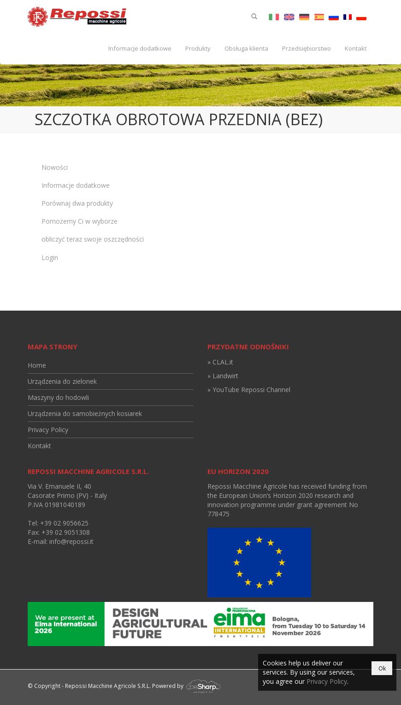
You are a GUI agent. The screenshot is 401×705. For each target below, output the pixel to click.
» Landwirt (222, 375)
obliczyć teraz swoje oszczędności (92, 239)
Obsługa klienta (246, 48)
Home (37, 365)
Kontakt (355, 48)
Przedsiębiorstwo (306, 48)
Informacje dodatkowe (139, 48)
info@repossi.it (71, 541)
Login (49, 257)
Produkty (198, 48)
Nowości (54, 167)
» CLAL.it (220, 362)
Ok (382, 668)
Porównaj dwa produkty (77, 203)
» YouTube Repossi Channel (248, 389)
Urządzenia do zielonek (62, 381)
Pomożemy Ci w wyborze (79, 221)
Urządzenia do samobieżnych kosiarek (85, 413)
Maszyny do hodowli (58, 397)
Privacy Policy (48, 429)
